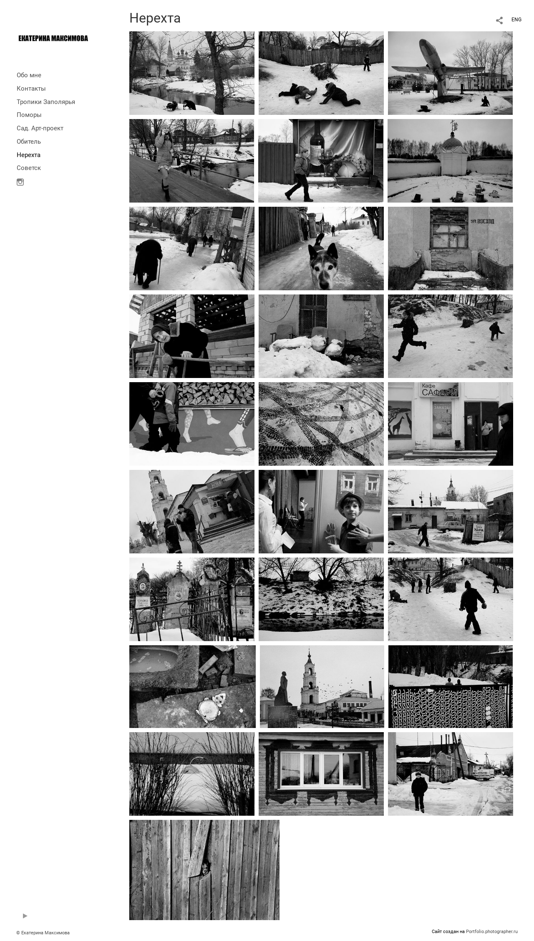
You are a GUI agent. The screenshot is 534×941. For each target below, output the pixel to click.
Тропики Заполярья (46, 102)
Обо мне (29, 75)
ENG (516, 20)
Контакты (31, 88)
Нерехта (28, 155)
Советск (29, 168)
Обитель (29, 141)
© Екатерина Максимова (43, 933)
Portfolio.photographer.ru (492, 931)
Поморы (29, 115)
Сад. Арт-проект (40, 128)
